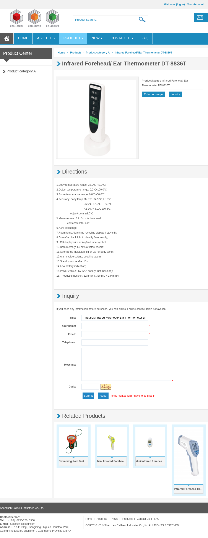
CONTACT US (121, 38)
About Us (102, 518)
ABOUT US (46, 38)
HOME (23, 38)
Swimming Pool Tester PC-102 (77, 461)
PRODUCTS (73, 38)
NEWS (96, 38)
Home (61, 52)
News (115, 518)
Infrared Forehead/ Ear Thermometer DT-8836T (143, 52)
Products (75, 52)
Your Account (195, 4)
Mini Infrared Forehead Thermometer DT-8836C (164, 461)
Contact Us (143, 518)
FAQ (144, 38)
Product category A (21, 71)
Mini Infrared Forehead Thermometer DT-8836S (126, 461)
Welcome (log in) (174, 4)
